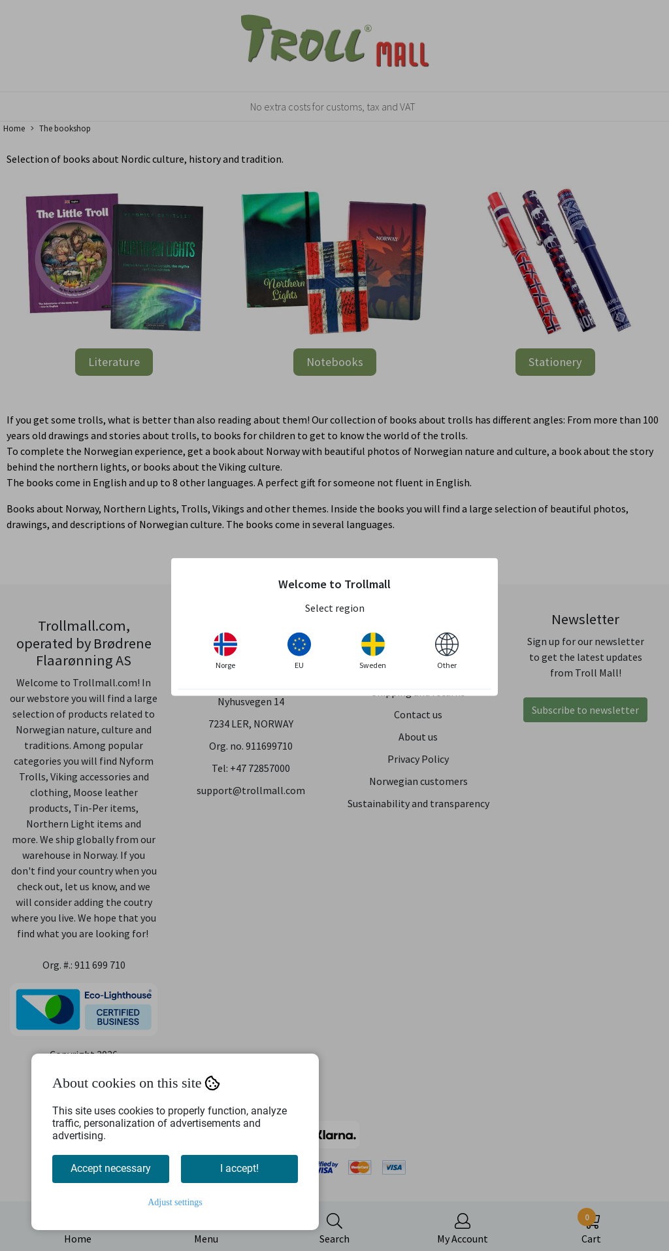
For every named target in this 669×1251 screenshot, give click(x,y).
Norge (225, 650)
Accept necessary (111, 1168)
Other (447, 650)
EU (299, 650)
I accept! (239, 1168)
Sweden (372, 650)
